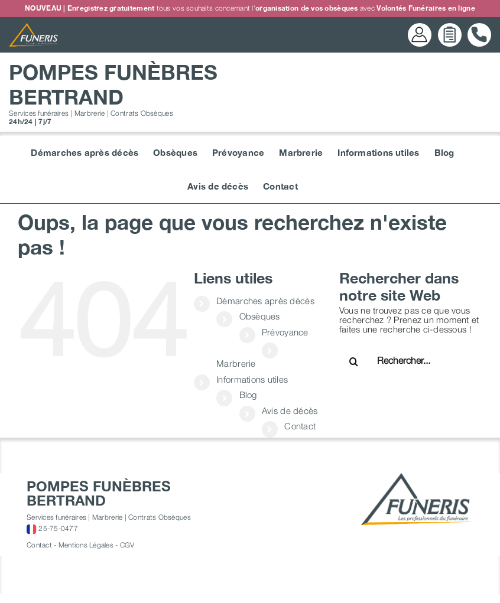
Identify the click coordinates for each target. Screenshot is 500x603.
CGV (127, 544)
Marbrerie (235, 363)
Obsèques (259, 316)
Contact (300, 426)
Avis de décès (290, 410)
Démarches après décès (265, 300)
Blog (248, 394)
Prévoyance (285, 332)
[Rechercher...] (415, 360)
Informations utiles (252, 379)
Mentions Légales (86, 544)
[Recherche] (354, 361)
